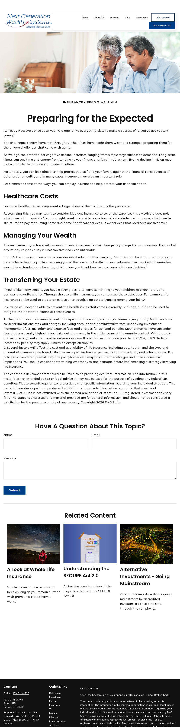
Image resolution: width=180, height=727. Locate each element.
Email (96, 424)
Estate (53, 690)
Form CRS (93, 678)
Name (8, 424)
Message (10, 448)
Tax (51, 698)
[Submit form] (14, 479)
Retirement (55, 682)
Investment (55, 686)
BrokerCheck (161, 684)
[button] (85, 7)
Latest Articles (57, 711)
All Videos (55, 715)
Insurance (54, 694)
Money (53, 703)
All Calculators (57, 719)
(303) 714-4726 (20, 683)
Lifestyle (54, 707)
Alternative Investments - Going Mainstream (145, 566)
